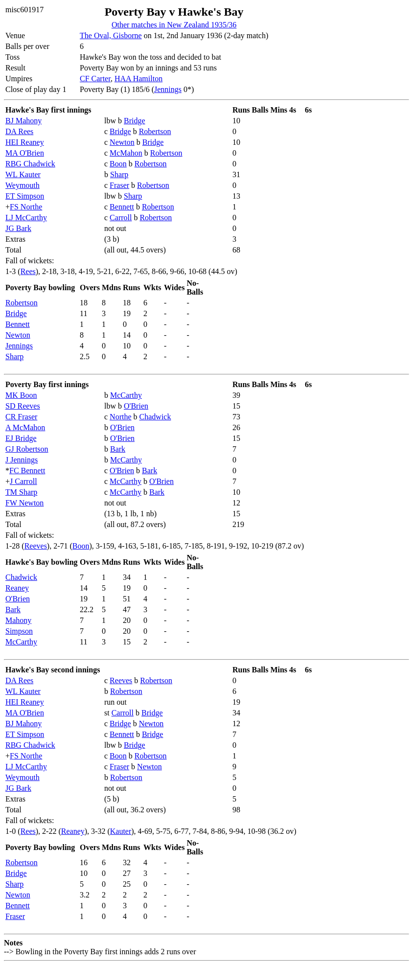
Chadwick (155, 417)
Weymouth (22, 185)
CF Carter (95, 78)
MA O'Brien (24, 153)
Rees (28, 271)
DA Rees (19, 131)
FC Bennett (27, 470)
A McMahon (25, 427)
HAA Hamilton (138, 78)
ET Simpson (24, 196)
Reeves (35, 546)
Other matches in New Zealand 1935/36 (174, 25)
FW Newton (24, 503)
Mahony (18, 620)
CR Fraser (21, 417)
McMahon (126, 153)
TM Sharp (21, 492)
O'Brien (136, 406)
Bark (117, 449)
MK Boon (21, 395)
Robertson (155, 131)
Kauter (121, 831)
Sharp (119, 174)
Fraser (119, 185)
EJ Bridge (21, 438)
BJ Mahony (23, 120)
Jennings (168, 89)
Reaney (17, 588)
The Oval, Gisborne (111, 35)
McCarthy (126, 395)
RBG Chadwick (30, 164)
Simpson (19, 631)
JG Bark (18, 228)
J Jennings (21, 460)
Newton (122, 142)
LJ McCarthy (26, 217)
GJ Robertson (26, 449)
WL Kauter (23, 174)
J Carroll (23, 481)
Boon (118, 164)
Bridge (134, 120)
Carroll (121, 217)
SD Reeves (22, 406)
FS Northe (26, 207)
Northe (120, 417)
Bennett (122, 207)
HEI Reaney (24, 142)
